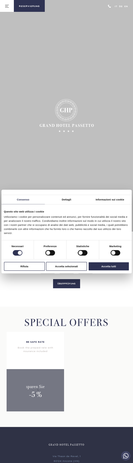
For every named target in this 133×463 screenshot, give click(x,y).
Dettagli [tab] (66, 199)
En (126, 6)
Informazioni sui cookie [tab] (110, 199)
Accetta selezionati (66, 266)
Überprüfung (66, 285)
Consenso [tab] (23, 199)
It (116, 6)
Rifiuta (24, 266)
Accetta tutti (108, 266)
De (121, 6)
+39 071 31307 (109, 6)
